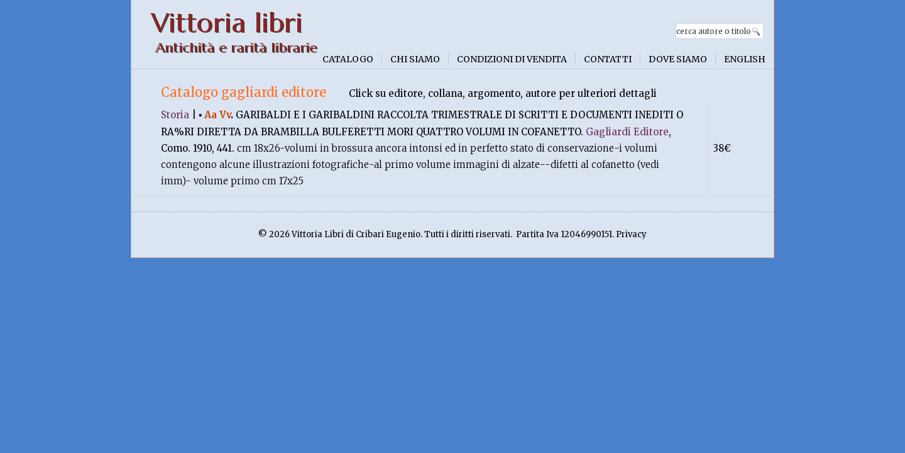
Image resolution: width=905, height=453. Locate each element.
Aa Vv (217, 115)
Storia (175, 115)
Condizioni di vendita (512, 59)
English (744, 59)
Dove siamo (678, 59)
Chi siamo (415, 59)
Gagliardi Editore (627, 132)
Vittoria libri (226, 23)
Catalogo (347, 59)
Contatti (608, 59)
